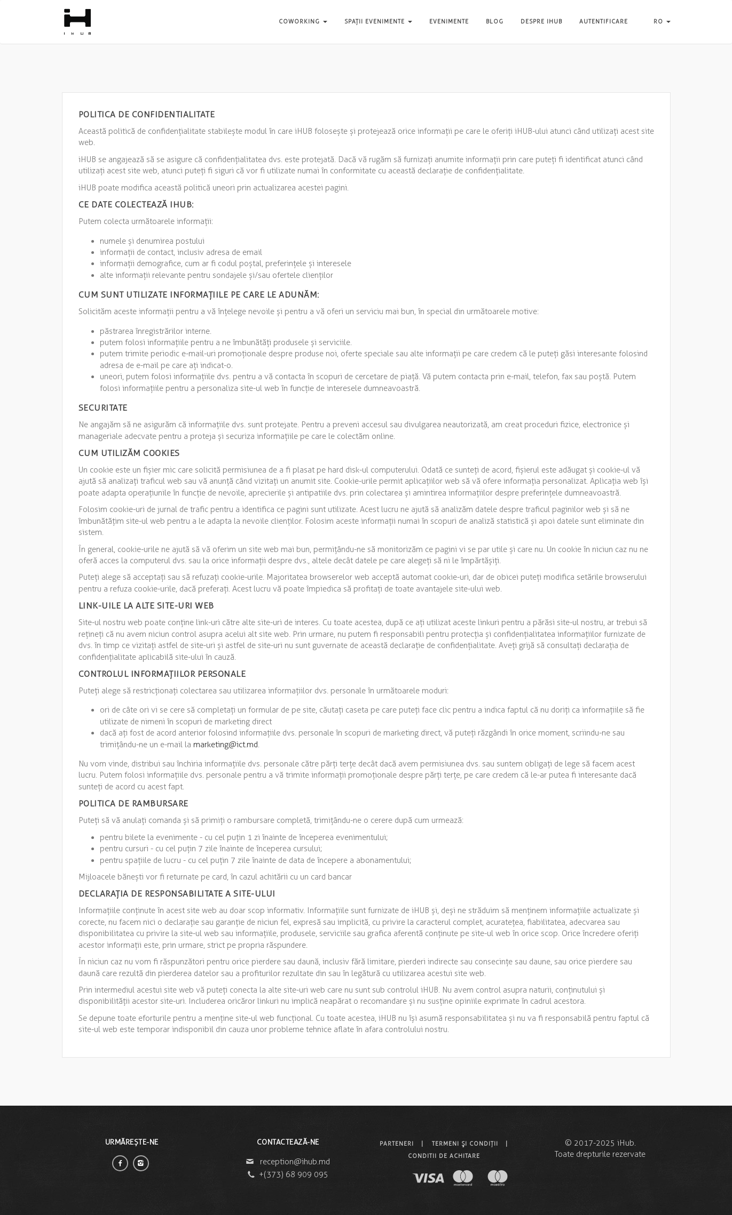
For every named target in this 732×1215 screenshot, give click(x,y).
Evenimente (449, 21)
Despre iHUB (541, 21)
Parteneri (397, 1143)
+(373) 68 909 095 (293, 1174)
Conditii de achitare (444, 1156)
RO (662, 21)
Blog (494, 21)
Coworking (303, 21)
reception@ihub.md (295, 1161)
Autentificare (603, 21)
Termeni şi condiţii (465, 1143)
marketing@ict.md (225, 744)
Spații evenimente (378, 21)
